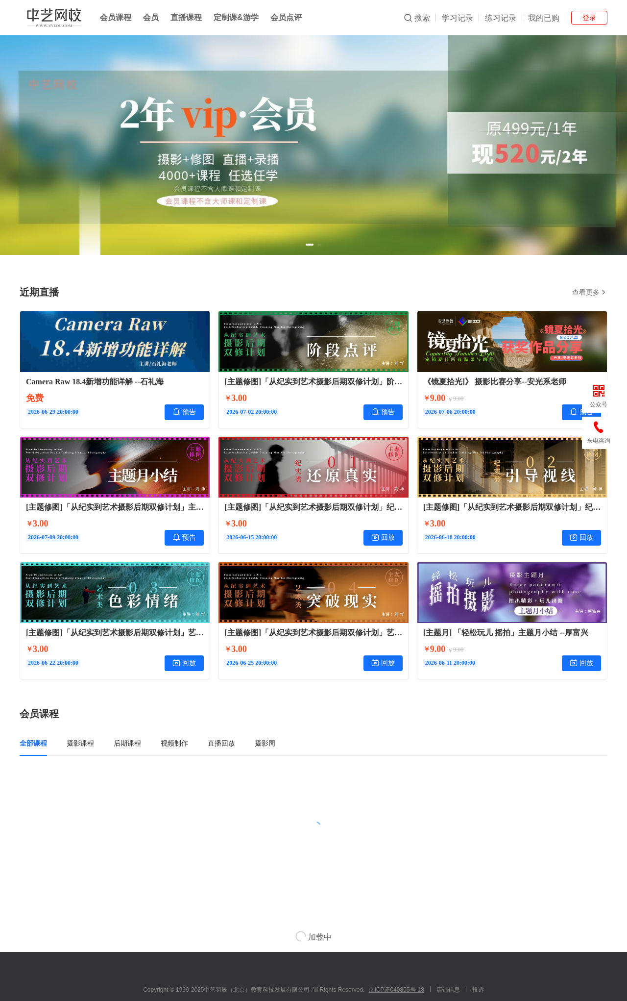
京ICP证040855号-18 (396, 989)
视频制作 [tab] (174, 743)
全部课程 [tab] (33, 743)
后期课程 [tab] (127, 743)
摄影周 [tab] (265, 743)
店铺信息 (448, 989)
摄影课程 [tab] (80, 743)
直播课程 (186, 17)
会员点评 (286, 17)
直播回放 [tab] (221, 743)
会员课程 (115, 17)
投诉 (478, 989)
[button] (310, 245)
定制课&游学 (236, 17)
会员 (151, 17)
